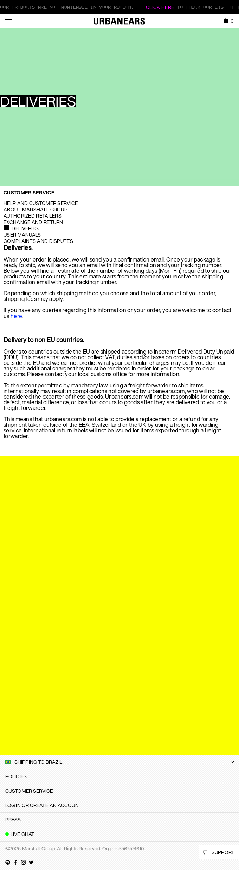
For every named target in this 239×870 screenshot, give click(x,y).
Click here (160, 7)
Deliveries (25, 228)
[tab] (119, 776)
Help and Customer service (41, 203)
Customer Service (29, 192)
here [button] (16, 316)
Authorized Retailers (33, 215)
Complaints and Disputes (38, 241)
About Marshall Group (35, 209)
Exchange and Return (33, 222)
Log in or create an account (43, 805)
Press (13, 819)
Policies (16, 776)
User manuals (22, 234)
